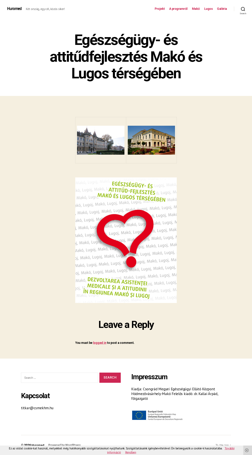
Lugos (208, 9)
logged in (99, 343)
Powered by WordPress (65, 445)
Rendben (130, 452)
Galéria (222, 9)
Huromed (15, 9)
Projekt (160, 9)
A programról (178, 9)
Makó (196, 9)
